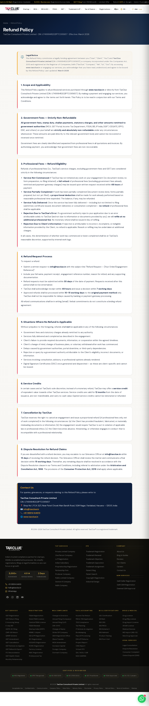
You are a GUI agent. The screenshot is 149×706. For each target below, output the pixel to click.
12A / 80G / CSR (82, 653)
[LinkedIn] (17, 597)
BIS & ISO (44, 9)
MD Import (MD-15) (130, 632)
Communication (42, 688)
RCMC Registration (36, 646)
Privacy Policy (98, 688)
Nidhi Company (61, 585)
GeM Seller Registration (126, 581)
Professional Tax (35, 656)
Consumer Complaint (131, 652)
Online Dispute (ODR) (131, 655)
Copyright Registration (95, 578)
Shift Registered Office (61, 636)
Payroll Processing (83, 636)
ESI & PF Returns (82, 639)
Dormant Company (59, 653)
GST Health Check (12, 656)
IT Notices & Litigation (84, 629)
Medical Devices (129, 629)
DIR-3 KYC (56, 626)
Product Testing (105, 636)
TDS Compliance (82, 622)
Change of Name (58, 629)
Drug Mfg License (129, 619)
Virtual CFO (80, 649)
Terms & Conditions (123, 688)
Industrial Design (92, 582)
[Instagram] (12, 597)
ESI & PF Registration (37, 636)
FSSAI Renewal (34, 626)
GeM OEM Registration (126, 585)
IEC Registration (35, 639)
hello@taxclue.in (13, 588)
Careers (120, 567)
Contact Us (121, 570)
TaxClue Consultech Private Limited (70, 684)
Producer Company (63, 574)
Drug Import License (130, 622)
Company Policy (55, 688)
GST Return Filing (12, 619)
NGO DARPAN (81, 656)
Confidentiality (30, 688)
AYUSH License (128, 626)
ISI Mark (102, 619)
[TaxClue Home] (12, 9)
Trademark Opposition (95, 563)
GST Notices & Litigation (15, 646)
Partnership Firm (61, 570)
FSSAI (55, 9)
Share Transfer (58, 639)
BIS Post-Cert (104, 639)
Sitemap (134, 688)
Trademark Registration (95, 552)
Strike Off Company (60, 632)
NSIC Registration (36, 653)
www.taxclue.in (30, 519)
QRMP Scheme (11, 636)
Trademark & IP (74, 9)
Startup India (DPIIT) (37, 629)
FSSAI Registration (36, 616)
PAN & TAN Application (84, 619)
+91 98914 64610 (31, 515)
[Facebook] (7, 597)
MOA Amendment (59, 642)
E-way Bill (9, 626)
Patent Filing (91, 570)
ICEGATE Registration (37, 642)
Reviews (120, 559)
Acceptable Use (17, 688)
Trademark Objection (94, 559)
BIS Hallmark (104, 632)
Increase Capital (58, 646)
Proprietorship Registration (66, 567)
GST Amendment (12, 639)
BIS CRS (102, 622)
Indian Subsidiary (62, 563)
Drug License (128, 616)
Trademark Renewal (93, 555)
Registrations (104, 9)
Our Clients (121, 563)
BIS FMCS (102, 626)
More (116, 9)
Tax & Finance (90, 9)
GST (62, 9)
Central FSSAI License (37, 622)
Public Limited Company (64, 578)
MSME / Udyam (35, 632)
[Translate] (124, 9)
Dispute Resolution (130, 649)
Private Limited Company (65, 552)
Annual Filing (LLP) (59, 622)
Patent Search (91, 574)
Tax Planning (80, 626)
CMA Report (80, 646)
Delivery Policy (77, 688)
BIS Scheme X (104, 629)
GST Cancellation (12, 642)
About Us (120, 552)
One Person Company (63, 555)
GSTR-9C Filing (11, 629)
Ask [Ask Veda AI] (137, 9)
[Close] (145, 2)
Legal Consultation (130, 645)
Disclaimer (87, 688)
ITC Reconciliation (13, 653)
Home (5, 23)
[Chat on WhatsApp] (142, 699)
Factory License (35, 649)
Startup (26, 9)
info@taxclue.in (31, 512)
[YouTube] (22, 597)
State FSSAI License (36, 619)
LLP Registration (61, 559)
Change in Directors (60, 616)
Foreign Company (59, 649)
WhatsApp (11, 591)
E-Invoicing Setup (12, 622)
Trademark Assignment (95, 567)
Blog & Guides (122, 555)
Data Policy (66, 688)
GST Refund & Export (14, 649)
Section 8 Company (63, 582)
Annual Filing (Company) (61, 619)
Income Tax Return (83, 616)
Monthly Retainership (14, 659)
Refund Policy (109, 688)
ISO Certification (105, 616)
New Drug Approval (130, 636)
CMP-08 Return (12, 632)
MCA (35, 9)
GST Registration (12, 616)
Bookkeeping (81, 632)
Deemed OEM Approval (126, 589)
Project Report (81, 642)
